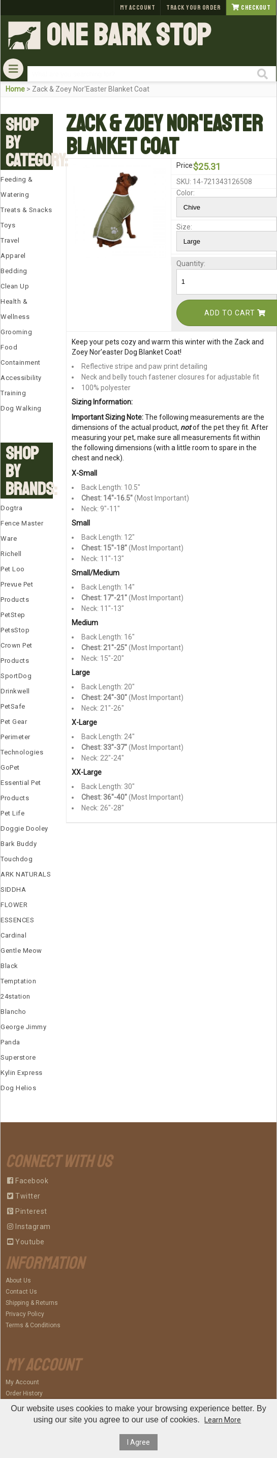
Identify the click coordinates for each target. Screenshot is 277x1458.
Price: (183, 165)
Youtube (26, 1242)
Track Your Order (193, 8)
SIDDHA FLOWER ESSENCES (17, 905)
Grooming (16, 332)
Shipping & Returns (32, 1302)
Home (15, 89)
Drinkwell (15, 691)
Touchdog (17, 859)
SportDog (16, 676)
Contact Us (21, 1291)
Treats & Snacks (26, 210)
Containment (21, 362)
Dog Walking (21, 408)
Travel (10, 240)
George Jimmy (23, 1027)
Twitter (24, 1196)
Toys (8, 225)
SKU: (183, 182)
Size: (183, 227)
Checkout (251, 8)
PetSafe (13, 706)
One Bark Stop (128, 35)
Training (13, 393)
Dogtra (11, 508)
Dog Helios (18, 1088)
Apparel (13, 255)
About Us (18, 1280)
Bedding (14, 271)
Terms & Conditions (33, 1325)
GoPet (10, 767)
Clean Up (15, 286)
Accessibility (21, 378)
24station (15, 996)
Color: (183, 193)
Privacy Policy (25, 1314)
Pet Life (12, 813)
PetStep (13, 615)
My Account (137, 8)
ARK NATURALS (26, 874)
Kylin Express (22, 1072)
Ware (9, 538)
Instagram (29, 1226)
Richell (11, 554)
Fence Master (22, 523)
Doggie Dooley (24, 828)
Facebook (27, 1181)
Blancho (13, 1011)
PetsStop (15, 630)
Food (9, 347)
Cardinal (13, 935)
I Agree (138, 1442)
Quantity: (183, 263)
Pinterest (27, 1211)
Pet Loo (13, 569)
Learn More (222, 1420)
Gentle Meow (21, 950)
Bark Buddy (19, 844)
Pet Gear (14, 721)
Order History (24, 1393)
